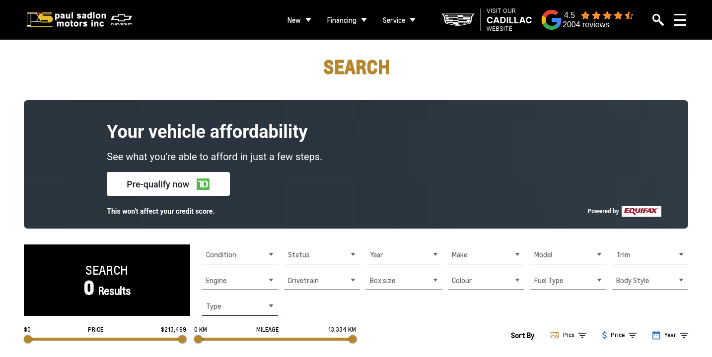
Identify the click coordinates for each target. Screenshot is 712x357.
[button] (168, 184)
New (294, 19)
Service (394, 19)
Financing (341, 19)
